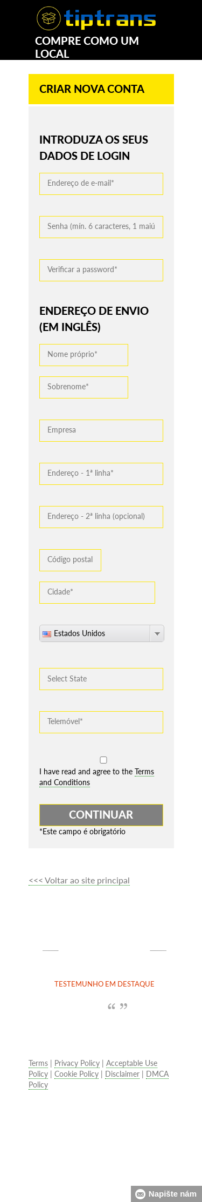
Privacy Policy (77, 1063)
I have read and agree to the (96, 777)
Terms (38, 1063)
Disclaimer (122, 1073)
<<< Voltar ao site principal (79, 880)
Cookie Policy (76, 1073)
